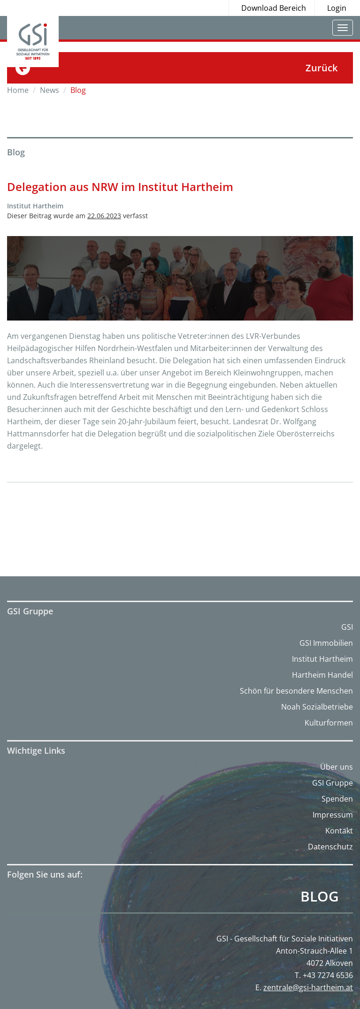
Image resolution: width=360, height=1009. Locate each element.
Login (336, 8)
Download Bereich (273, 8)
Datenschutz (330, 846)
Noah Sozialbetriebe (317, 707)
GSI (347, 627)
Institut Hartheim (322, 659)
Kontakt (339, 831)
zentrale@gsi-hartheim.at (308, 987)
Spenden (337, 799)
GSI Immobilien (326, 643)
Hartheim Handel (322, 675)
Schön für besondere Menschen (296, 691)
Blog (319, 896)
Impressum (333, 815)
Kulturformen (329, 723)
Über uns (336, 767)
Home (18, 90)
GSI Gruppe (332, 783)
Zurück (321, 67)
